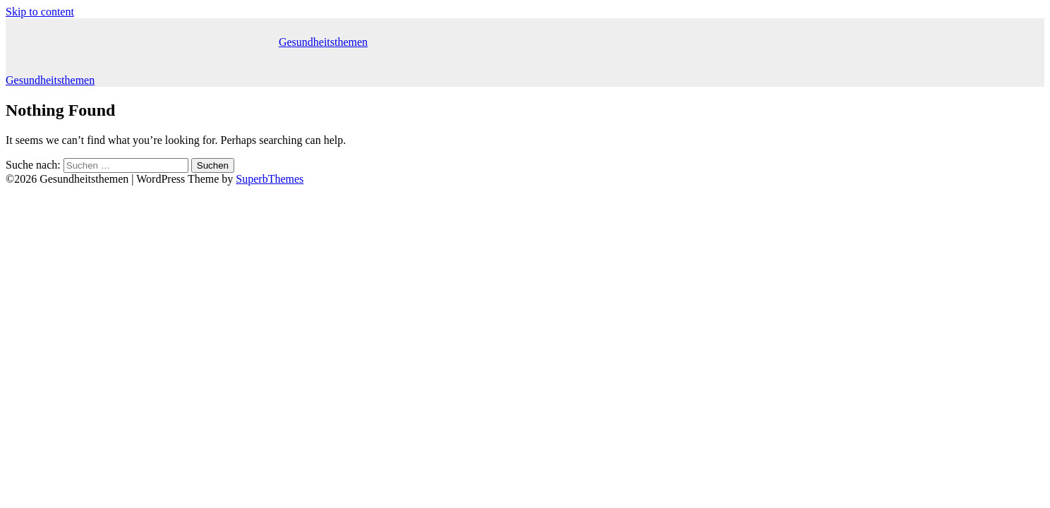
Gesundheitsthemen (323, 42)
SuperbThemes (269, 179)
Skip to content (40, 12)
